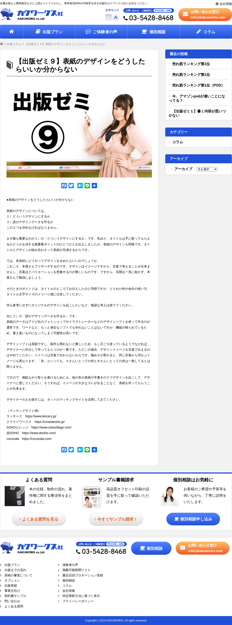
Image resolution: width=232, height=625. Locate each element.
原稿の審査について (18, 575)
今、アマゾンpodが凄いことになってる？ (197, 98)
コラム (209, 32)
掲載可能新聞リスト (76, 570)
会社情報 (226, 4)
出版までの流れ (15, 570)
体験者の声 (70, 565)
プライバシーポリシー (78, 601)
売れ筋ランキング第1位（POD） (198, 85)
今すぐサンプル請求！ (117, 519)
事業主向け (12, 590)
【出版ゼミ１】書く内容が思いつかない (197, 113)
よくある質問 (13, 606)
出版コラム (14, 44)
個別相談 (157, 32)
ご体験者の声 (105, 32)
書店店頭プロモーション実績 (82, 575)
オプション (12, 580)
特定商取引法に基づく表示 (81, 596)
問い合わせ (12, 601)
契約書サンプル (15, 596)
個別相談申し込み (196, 519)
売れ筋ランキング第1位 (191, 64)
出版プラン (53, 32)
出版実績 (10, 585)
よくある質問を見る (40, 519)
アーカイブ (183, 169)
